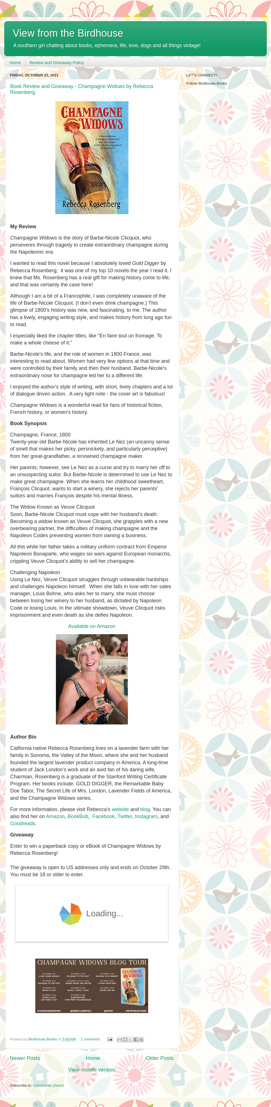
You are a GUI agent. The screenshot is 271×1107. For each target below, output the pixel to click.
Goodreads (22, 823)
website (120, 809)
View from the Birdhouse (68, 33)
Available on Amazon (91, 626)
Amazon (55, 816)
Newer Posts (25, 1058)
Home (15, 62)
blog (145, 809)
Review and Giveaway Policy (57, 62)
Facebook (103, 816)
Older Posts (160, 1058)
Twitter (124, 816)
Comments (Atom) (48, 1085)
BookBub (77, 816)
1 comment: (91, 1039)
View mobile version (91, 1070)
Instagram (146, 816)
